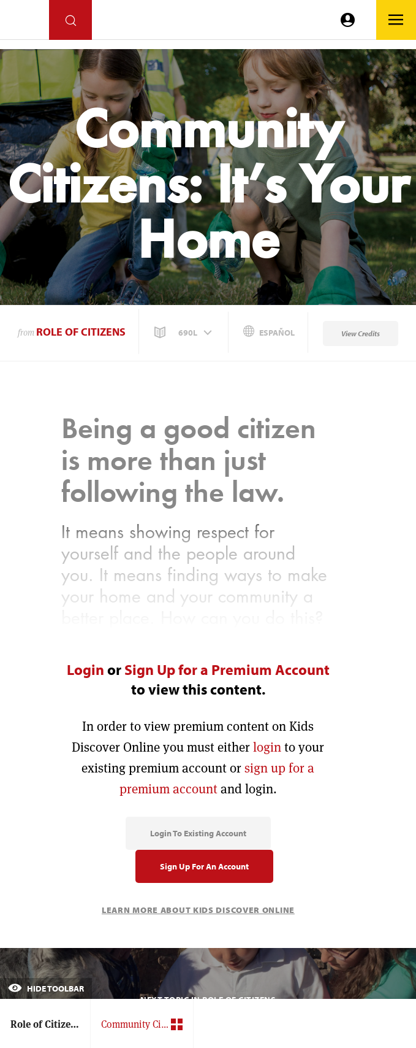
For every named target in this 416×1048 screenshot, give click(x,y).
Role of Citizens (81, 332)
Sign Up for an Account (204, 866)
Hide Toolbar (46, 988)
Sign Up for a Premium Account (227, 669)
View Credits (360, 333)
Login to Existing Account (198, 833)
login (267, 747)
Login (85, 669)
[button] (184, 332)
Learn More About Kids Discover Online (198, 909)
